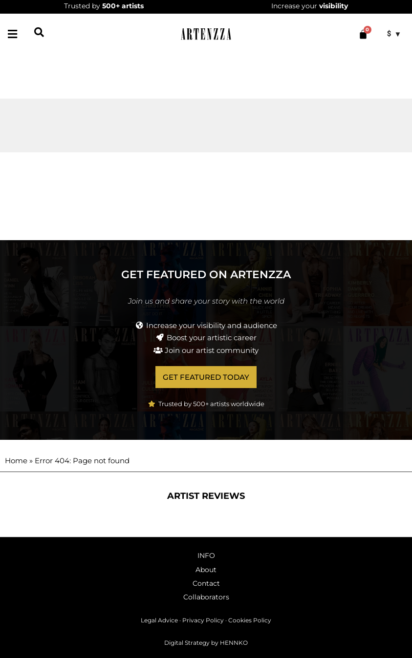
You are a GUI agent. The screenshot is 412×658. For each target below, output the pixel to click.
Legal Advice (159, 620)
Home (16, 460)
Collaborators (206, 597)
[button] (12, 34)
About (206, 569)
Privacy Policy (203, 620)
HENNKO (234, 642)
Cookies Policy (249, 620)
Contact (206, 583)
